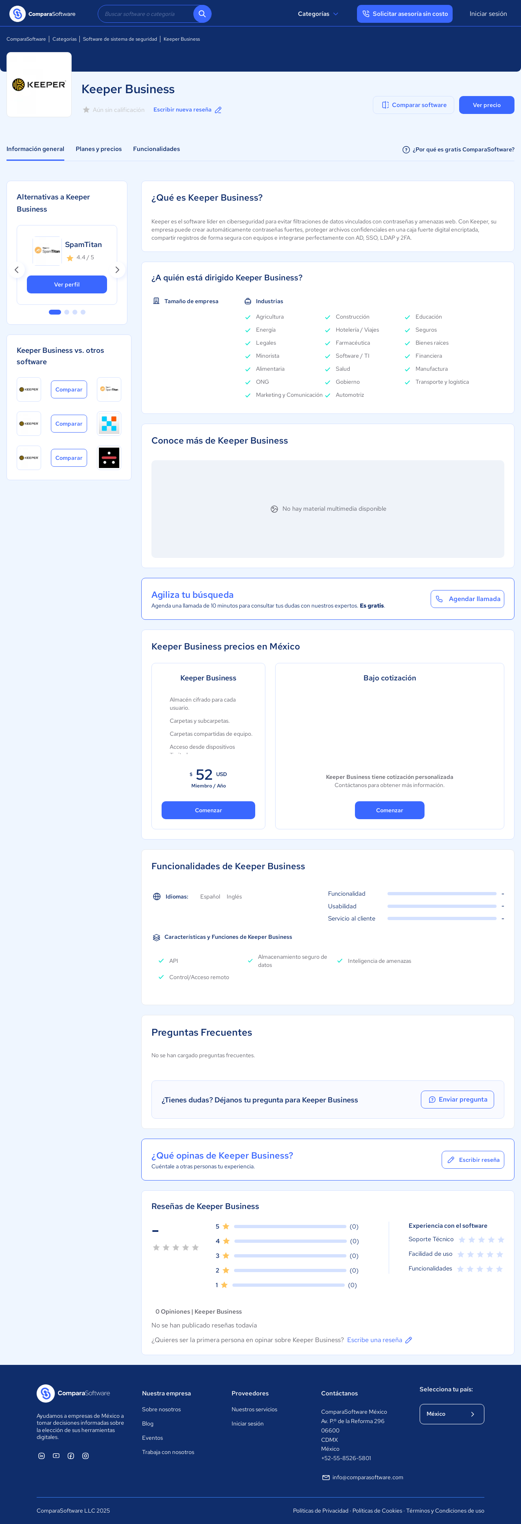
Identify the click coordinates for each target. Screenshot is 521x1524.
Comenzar (208, 810)
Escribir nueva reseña (188, 110)
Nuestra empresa (166, 1393)
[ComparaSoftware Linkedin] (41, 1456)
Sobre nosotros (161, 1409)
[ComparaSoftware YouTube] (56, 1456)
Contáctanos (339, 1393)
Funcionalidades (156, 149)
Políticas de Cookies (377, 1510)
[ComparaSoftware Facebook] (71, 1456)
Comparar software (414, 105)
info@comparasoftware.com (362, 1477)
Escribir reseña (473, 1160)
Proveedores (250, 1393)
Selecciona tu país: (446, 1389)
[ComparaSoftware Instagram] (85, 1456)
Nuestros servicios (254, 1409)
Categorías (319, 14)
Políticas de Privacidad (320, 1510)
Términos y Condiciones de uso (445, 1510)
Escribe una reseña (380, 1340)
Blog (147, 1423)
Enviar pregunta (457, 1099)
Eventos (152, 1437)
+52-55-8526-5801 (346, 1458)
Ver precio (487, 105)
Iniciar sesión (488, 13)
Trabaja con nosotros (168, 1452)
